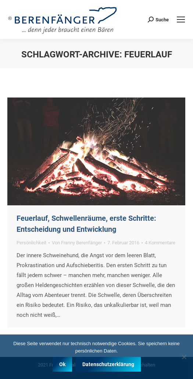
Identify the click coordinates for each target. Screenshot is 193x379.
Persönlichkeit (31, 242)
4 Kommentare (160, 242)
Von (77, 242)
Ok (62, 364)
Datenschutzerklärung (108, 364)
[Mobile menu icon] (181, 19)
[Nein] (183, 357)
